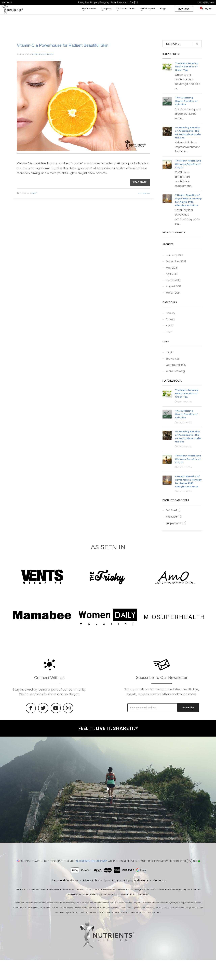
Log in (169, 354)
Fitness (170, 321)
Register (209, 2)
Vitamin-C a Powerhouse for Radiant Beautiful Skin (63, 47)
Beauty (34, 195)
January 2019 (174, 257)
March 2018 (173, 282)
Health (170, 327)
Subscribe (188, 709)
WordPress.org (175, 373)
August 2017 (173, 288)
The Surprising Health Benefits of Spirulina (186, 103)
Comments (176, 367)
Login (201, 2)
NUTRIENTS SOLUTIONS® (91, 863)
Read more (139, 184)
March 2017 (173, 294)
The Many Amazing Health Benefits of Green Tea (186, 68)
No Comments (144, 195)
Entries (173, 360)
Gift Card (171, 512)
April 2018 (172, 276)
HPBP (169, 334)
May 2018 (172, 269)
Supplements (174, 525)
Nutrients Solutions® (42, 56)
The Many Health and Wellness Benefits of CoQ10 (188, 166)
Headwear (172, 518)
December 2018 (176, 263)
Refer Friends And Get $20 (124, 2)
